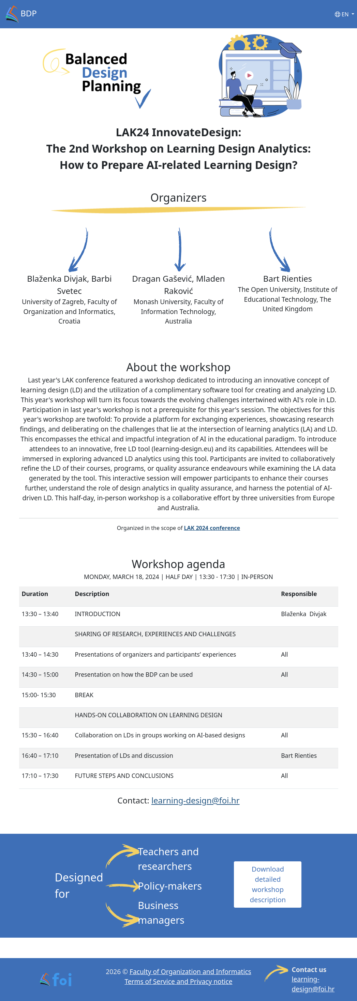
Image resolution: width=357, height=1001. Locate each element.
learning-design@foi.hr (195, 800)
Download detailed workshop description (268, 884)
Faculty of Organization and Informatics (190, 971)
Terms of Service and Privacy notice (178, 981)
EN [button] (342, 14)
